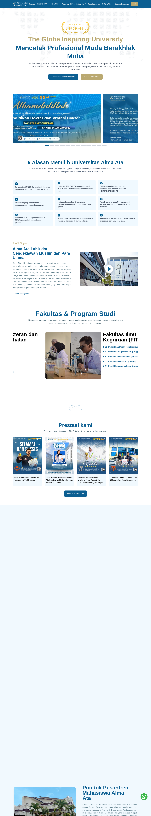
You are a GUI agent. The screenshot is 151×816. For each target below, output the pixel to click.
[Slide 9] (88, 145)
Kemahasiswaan (94, 4)
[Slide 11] (99, 145)
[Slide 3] (57, 145)
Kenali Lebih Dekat (91, 77)
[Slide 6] (73, 145)
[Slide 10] (94, 145)
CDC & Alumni (107, 4)
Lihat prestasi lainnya (75, 493)
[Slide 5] (68, 145)
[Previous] (72, 408)
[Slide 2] (52, 145)
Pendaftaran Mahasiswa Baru (63, 77)
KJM (84, 4)
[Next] (79, 408)
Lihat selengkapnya (23, 294)
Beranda (32, 4)
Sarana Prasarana (122, 4)
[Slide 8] (83, 145)
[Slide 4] (62, 145)
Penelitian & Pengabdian (71, 4)
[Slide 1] (47, 145)
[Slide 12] (104, 145)
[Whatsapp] (144, 796)
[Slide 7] (78, 145)
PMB (135, 4)
